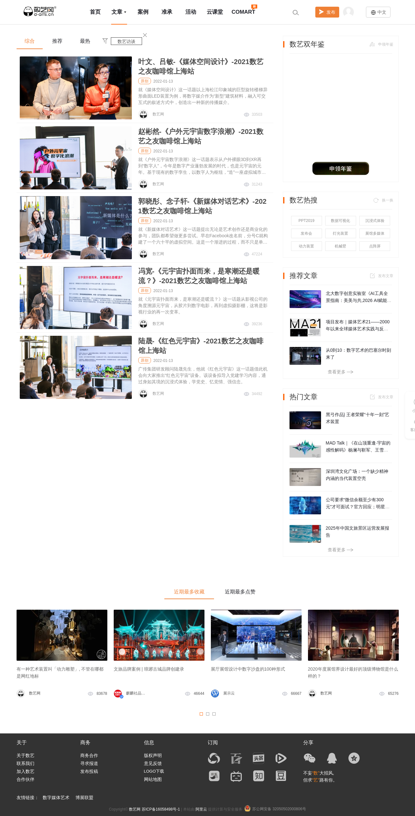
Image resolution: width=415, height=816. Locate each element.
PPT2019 (306, 220)
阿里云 (201, 809)
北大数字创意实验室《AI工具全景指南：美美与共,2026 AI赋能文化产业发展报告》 (358, 300)
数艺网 (134, 809)
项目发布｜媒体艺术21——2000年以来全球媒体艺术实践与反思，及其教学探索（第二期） (358, 328)
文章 (119, 12)
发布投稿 (89, 771)
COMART (243, 9)
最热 (85, 41)
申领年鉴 (380, 44)
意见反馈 (153, 763)
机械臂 (340, 246)
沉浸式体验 (374, 220)
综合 (30, 41)
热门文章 (304, 397)
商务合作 (89, 755)
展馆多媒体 (374, 233)
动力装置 (306, 246)
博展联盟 (84, 797)
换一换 (382, 200)
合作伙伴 (25, 779)
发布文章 (380, 276)
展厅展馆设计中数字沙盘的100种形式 (248, 669)
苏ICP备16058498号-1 (161, 809)
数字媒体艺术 (56, 797)
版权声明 (153, 755)
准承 (166, 12)
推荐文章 (304, 275)
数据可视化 (340, 220)
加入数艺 (25, 771)
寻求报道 (89, 763)
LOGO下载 (154, 771)
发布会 (306, 233)
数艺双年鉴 (307, 44)
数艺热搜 (304, 200)
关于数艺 (25, 755)
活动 (190, 12)
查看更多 (341, 371)
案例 (143, 12)
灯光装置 (340, 233)
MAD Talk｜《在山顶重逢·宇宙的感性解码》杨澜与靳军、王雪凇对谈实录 (358, 449)
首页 (95, 12)
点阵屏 (375, 246)
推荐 (57, 41)
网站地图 (153, 779)
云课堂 (215, 12)
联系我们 (25, 763)
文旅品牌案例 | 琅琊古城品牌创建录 (149, 669)
